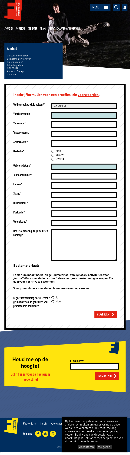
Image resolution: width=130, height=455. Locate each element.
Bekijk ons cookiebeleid (90, 434)
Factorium (29, 423)
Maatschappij (57, 28)
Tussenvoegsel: (21, 132)
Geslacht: (18, 151)
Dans (44, 28)
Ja (57, 297)
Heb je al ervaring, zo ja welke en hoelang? (30, 233)
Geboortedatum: (21, 165)
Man (58, 151)
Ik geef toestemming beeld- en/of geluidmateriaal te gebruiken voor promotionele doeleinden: (30, 302)
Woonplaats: (19, 221)
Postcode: (18, 212)
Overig (60, 159)
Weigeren (104, 447)
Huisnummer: (20, 203)
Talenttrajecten (15, 65)
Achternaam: (20, 142)
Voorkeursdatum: (22, 114)
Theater (33, 28)
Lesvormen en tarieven (19, 59)
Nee (58, 301)
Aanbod (12, 49)
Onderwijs (74, 28)
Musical (21, 28)
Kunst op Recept (15, 71)
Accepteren (86, 447)
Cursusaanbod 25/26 (17, 56)
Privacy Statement (42, 281)
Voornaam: (18, 123)
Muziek (9, 28)
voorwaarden (88, 95)
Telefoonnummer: (22, 175)
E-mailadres (76, 361)
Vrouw (59, 155)
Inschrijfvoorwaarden (53, 423)
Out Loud (12, 74)
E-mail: (17, 184)
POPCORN (12, 68)
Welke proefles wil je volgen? (28, 104)
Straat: (16, 193)
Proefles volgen (15, 62)
